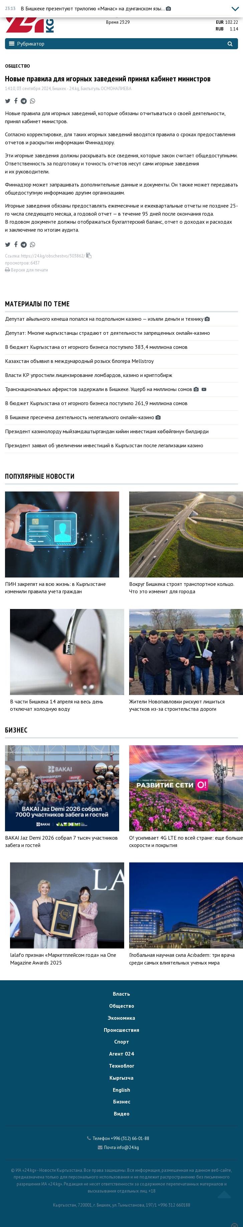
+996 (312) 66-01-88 (130, 1138)
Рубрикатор (26, 43)
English (121, 1089)
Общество (17, 66)
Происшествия (121, 1029)
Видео (122, 1113)
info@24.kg (128, 1147)
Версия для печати (26, 270)
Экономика (121, 1017)
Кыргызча (121, 1077)
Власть (121, 993)
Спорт (121, 1041)
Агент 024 (121, 1053)
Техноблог (121, 1065)
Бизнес (121, 1101)
